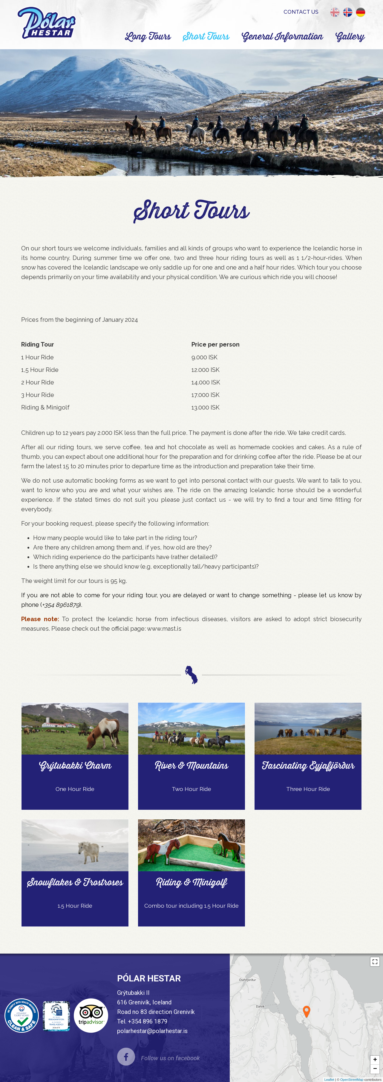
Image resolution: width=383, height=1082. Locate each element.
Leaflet (329, 1079)
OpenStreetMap (352, 1079)
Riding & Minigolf (191, 882)
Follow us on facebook (170, 1058)
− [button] (375, 1069)
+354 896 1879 (147, 1021)
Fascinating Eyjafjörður (308, 765)
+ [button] (375, 1060)
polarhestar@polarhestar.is (152, 1031)
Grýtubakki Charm (75, 765)
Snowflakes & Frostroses (75, 882)
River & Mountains (191, 765)
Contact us (301, 12)
